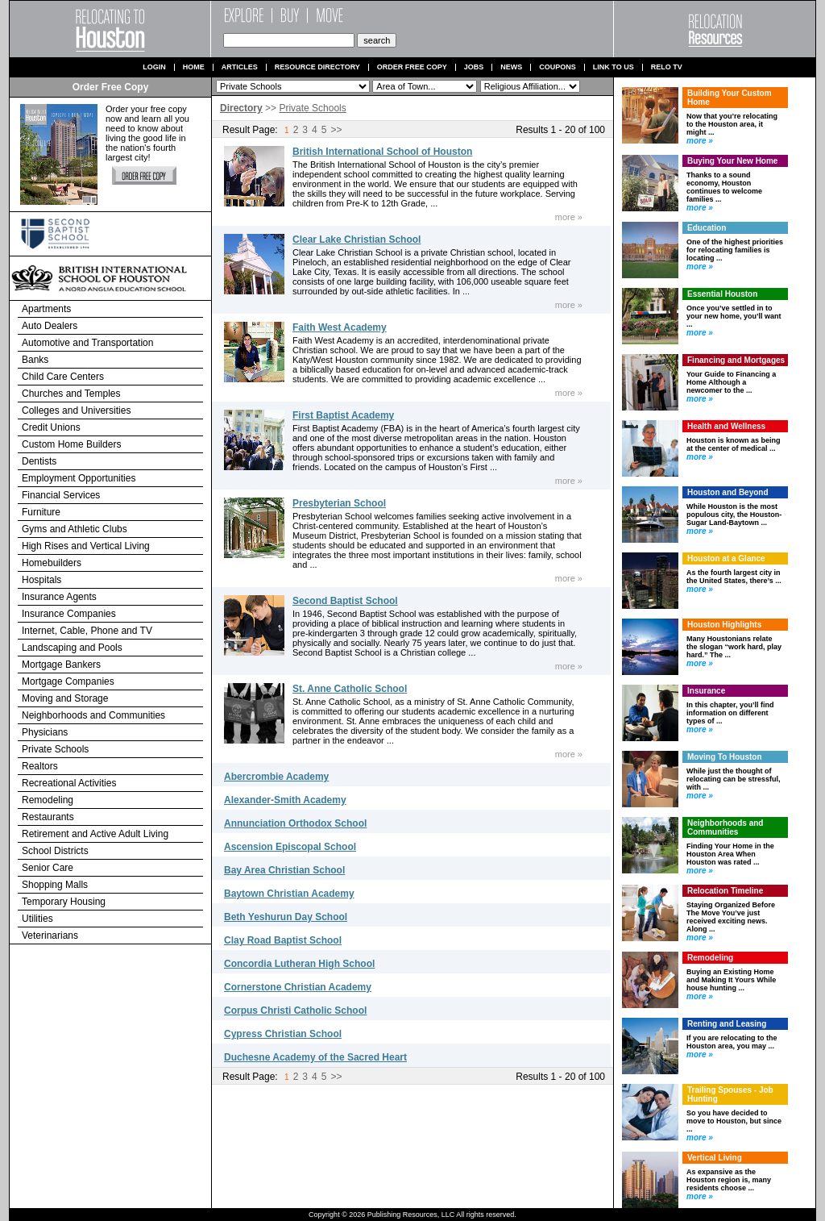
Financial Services (61, 495)
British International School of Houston (382, 151)
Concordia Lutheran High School (299, 963)
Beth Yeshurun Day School (285, 917)
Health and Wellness (726, 426)
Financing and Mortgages (736, 360)
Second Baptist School (345, 600)
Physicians (45, 732)
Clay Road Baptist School (283, 940)
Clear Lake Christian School (356, 239)
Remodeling (47, 800)
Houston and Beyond (728, 492)
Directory (241, 108)
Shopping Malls (55, 884)
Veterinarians (50, 935)
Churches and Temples (71, 393)
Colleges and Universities (76, 410)
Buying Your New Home (732, 160)
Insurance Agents (59, 596)
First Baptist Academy (343, 415)
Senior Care (47, 867)
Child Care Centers (63, 376)
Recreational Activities (69, 783)
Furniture (41, 512)
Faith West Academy (339, 327)
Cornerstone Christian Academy (297, 987)
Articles (240, 67)
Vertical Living (714, 1157)
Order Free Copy (412, 67)
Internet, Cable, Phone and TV (87, 630)
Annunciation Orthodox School (295, 823)
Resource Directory (317, 67)
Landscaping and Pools (72, 647)
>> (336, 129)
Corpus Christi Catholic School (295, 1010)
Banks (35, 359)
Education (706, 227)
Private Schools (55, 749)
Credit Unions (51, 427)
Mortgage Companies (68, 681)
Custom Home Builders (71, 444)
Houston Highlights (724, 624)
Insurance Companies (69, 613)
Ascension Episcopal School (290, 846)
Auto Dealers (49, 325)
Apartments (46, 309)
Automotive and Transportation (87, 342)
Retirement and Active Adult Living (95, 834)
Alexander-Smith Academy (285, 800)
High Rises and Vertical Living (86, 546)
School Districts (55, 850)
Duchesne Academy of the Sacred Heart (315, 1057)
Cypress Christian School (283, 1034)
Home (194, 67)
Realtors (40, 766)
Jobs (474, 67)
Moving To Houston (724, 756)
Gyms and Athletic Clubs (74, 529)
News (511, 67)
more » (568, 217)
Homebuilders (51, 563)
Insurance (706, 690)
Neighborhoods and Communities (93, 715)
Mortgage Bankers (61, 664)
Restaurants (48, 817)
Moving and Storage (65, 698)
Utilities (37, 918)
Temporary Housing (64, 901)
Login (154, 67)
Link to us (613, 67)
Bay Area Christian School (284, 870)
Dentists (39, 461)
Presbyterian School (339, 503)
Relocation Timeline (725, 890)
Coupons (557, 67)
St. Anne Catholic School (349, 688)
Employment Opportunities (78, 478)
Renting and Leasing (726, 1023)
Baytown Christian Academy (289, 893)
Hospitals (41, 579)
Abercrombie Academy (276, 776)
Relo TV (666, 67)
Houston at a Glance (726, 558)
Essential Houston (722, 294)
